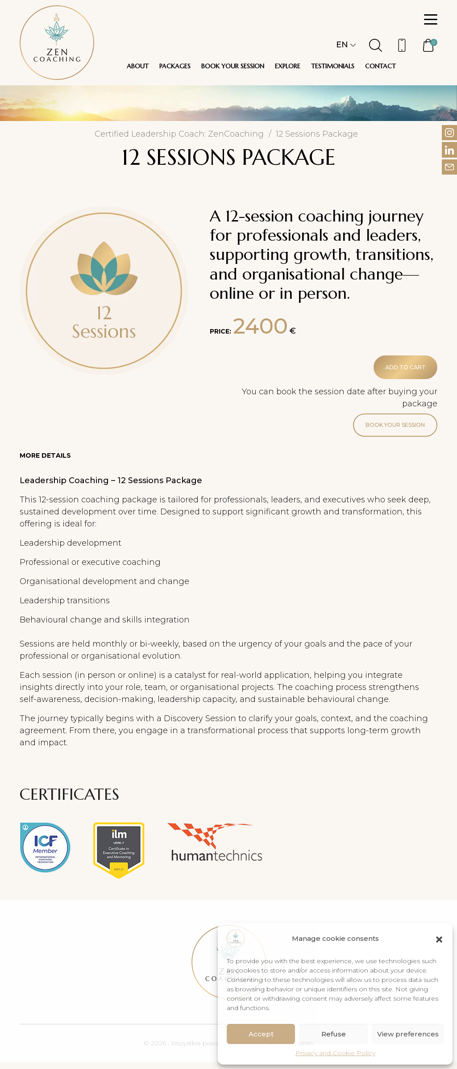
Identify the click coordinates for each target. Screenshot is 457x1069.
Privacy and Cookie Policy (335, 1053)
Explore (287, 66)
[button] (439, 938)
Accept (261, 1034)
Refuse (333, 1034)
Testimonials (332, 66)
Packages (175, 66)
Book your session (232, 66)
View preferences (408, 1034)
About (138, 66)
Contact (380, 66)
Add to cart (400, 369)
